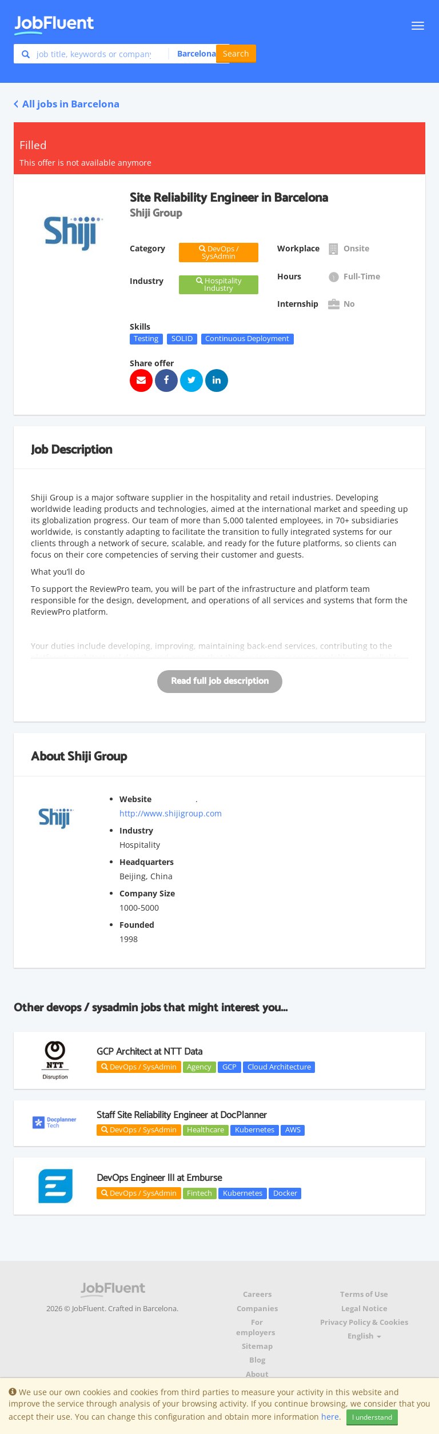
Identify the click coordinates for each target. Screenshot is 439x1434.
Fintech (199, 1193)
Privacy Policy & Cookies (364, 1322)
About (257, 1374)
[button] (196, 53)
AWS (293, 1130)
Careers (257, 1294)
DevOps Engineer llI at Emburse (159, 1178)
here (330, 1416)
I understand (372, 1417)
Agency (199, 1067)
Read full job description (220, 681)
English (364, 1336)
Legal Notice (364, 1308)
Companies (257, 1308)
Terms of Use (364, 1294)
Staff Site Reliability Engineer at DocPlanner (182, 1115)
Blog (257, 1360)
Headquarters (146, 861)
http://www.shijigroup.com (170, 813)
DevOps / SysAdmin (139, 1067)
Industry (136, 830)
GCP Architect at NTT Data (149, 1052)
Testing (146, 339)
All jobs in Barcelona (66, 103)
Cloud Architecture (279, 1067)
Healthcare (205, 1130)
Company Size (147, 893)
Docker (285, 1193)
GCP (229, 1067)
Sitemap (257, 1346)
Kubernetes (254, 1130)
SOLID (182, 339)
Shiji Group (97, 757)
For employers (255, 1327)
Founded (136, 924)
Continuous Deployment (247, 339)
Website (135, 799)
